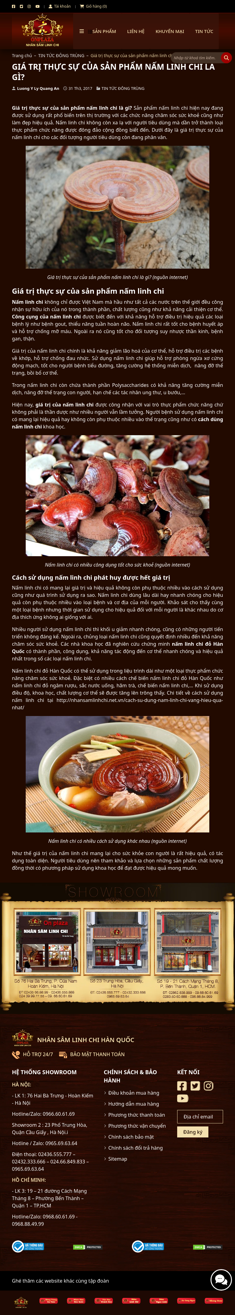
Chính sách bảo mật (131, 1136)
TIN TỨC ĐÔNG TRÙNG (61, 55)
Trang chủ (22, 55)
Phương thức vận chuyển (137, 1125)
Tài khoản (60, 6)
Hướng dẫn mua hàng (133, 1103)
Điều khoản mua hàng (133, 1092)
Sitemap (117, 1158)
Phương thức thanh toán (136, 1114)
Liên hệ (136, 31)
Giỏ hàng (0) (93, 6)
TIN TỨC (204, 31)
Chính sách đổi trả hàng (135, 1147)
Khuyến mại (169, 31)
